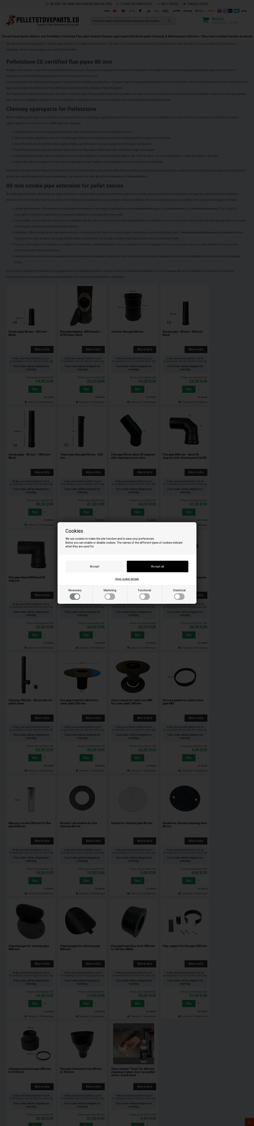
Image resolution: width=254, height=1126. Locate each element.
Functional (144, 594)
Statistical (179, 594)
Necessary (75, 594)
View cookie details (127, 579)
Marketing (110, 594)
